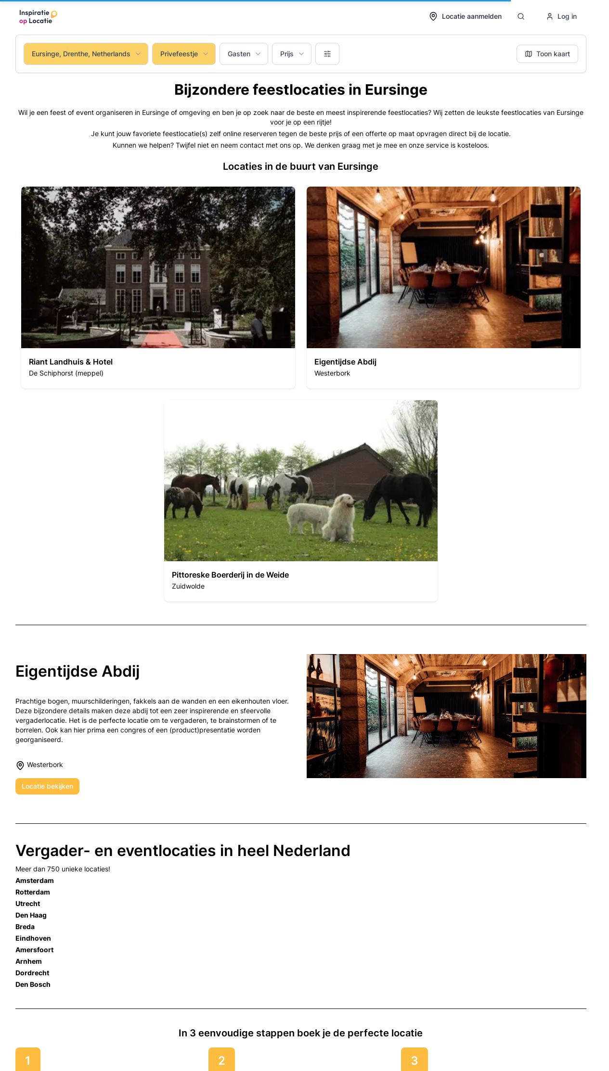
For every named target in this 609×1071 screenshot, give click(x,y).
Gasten (245, 54)
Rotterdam (32, 892)
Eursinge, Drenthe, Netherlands (87, 54)
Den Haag (31, 915)
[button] (158, 287)
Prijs (292, 54)
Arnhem (28, 961)
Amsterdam (34, 880)
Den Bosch (33, 984)
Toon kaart (547, 54)
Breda (25, 926)
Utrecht (27, 903)
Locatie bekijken (47, 786)
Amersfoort (34, 949)
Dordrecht (32, 973)
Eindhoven (33, 938)
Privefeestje (184, 54)
